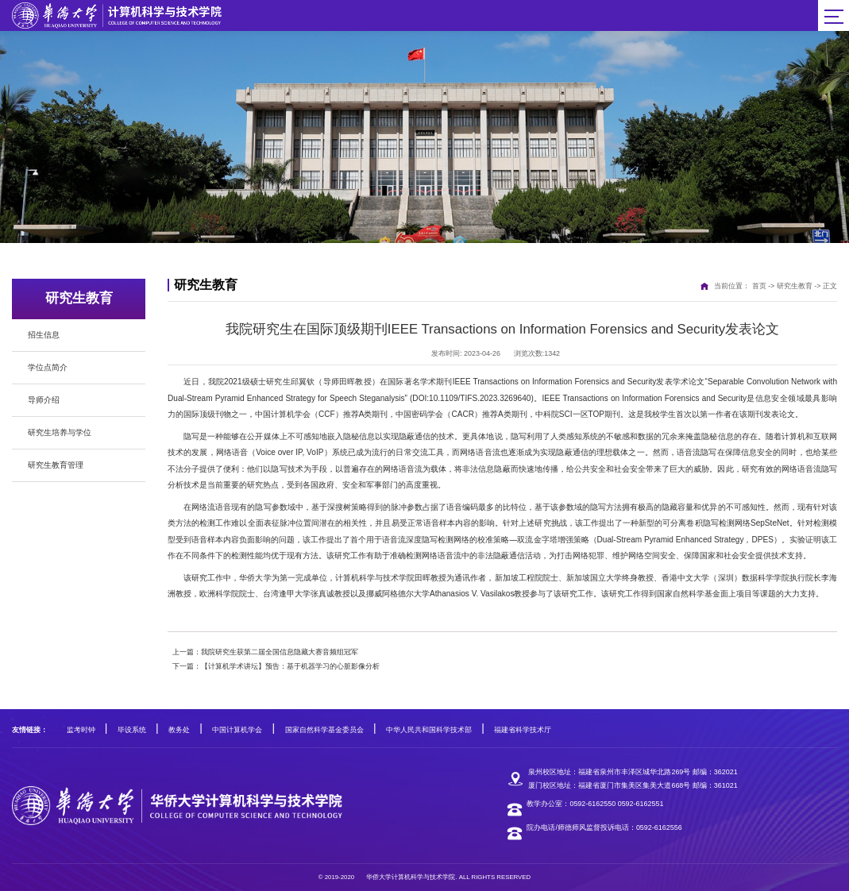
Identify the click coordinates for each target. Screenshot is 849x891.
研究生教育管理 (55, 465)
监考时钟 (81, 730)
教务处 (179, 730)
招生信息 (44, 334)
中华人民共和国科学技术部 (429, 730)
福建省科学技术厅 (522, 730)
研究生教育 (794, 286)
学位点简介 (48, 367)
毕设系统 (132, 730)
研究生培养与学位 (59, 432)
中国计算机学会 (237, 730)
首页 (759, 286)
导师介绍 (44, 399)
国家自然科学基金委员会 (324, 730)
